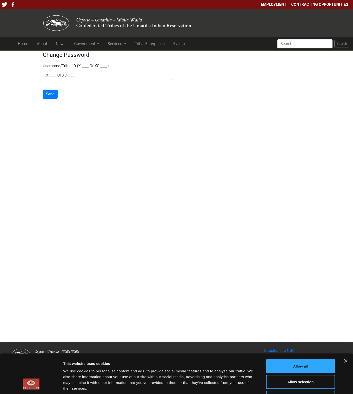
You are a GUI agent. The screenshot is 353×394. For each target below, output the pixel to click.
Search (342, 44)
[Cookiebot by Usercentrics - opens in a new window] (31, 384)
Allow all (300, 331)
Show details (253, 384)
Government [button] (85, 43)
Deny (300, 362)
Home (24, 43)
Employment (273, 4)
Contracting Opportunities (319, 4)
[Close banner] (345, 325)
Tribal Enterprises (151, 43)
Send (50, 94)
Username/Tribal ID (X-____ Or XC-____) (76, 66)
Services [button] (115, 43)
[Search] (305, 43)
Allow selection (300, 347)
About (43, 43)
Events (179, 43)
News (61, 43)
